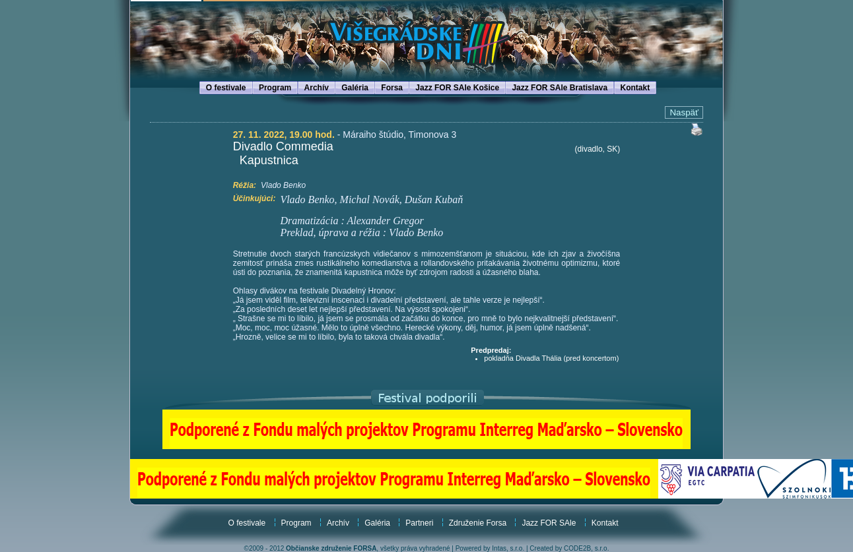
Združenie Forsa (477, 523)
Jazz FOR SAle (549, 523)
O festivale (226, 87)
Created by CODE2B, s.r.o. (569, 548)
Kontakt (635, 87)
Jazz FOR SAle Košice (457, 87)
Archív (316, 87)
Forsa (392, 87)
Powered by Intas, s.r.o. (490, 548)
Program (275, 87)
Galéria (354, 87)
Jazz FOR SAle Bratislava (559, 87)
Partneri (419, 523)
